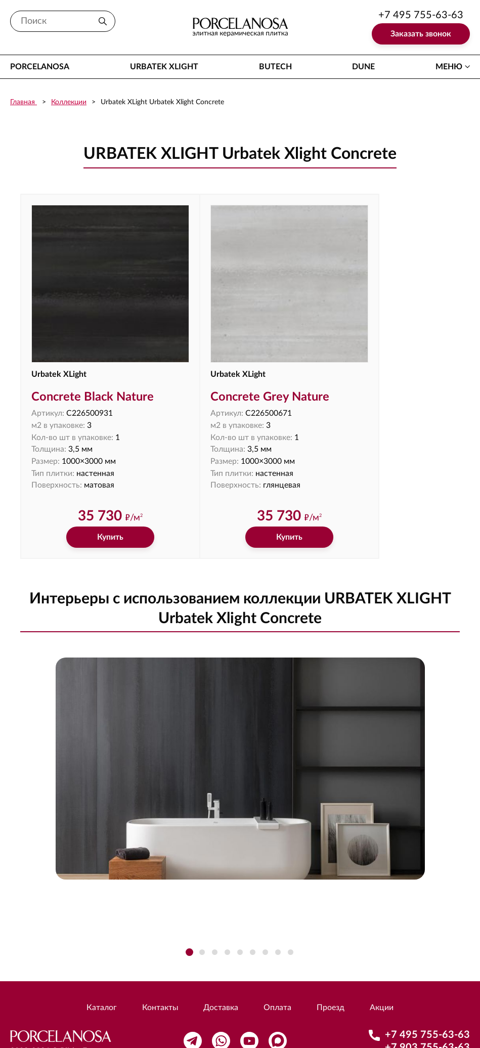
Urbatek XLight (164, 67)
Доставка (221, 976)
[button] (189, 920)
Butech (275, 67)
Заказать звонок (420, 34)
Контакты (160, 976)
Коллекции (68, 102)
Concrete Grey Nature (238, 364)
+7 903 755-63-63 (427, 1015)
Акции (382, 976)
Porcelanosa (39, 67)
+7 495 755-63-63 (420, 15)
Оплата (278, 976)
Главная (23, 102)
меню (448, 67)
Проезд (331, 976)
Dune (363, 67)
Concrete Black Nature (93, 364)
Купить (93, 505)
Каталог (101, 976)
